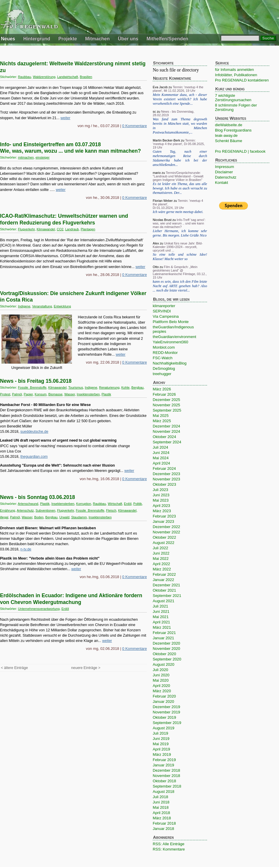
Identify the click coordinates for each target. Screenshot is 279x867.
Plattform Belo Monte (171, 321)
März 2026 (162, 389)
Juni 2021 (161, 611)
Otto (156, 267)
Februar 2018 (164, 823)
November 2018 (166, 775)
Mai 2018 (161, 807)
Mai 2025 (161, 415)
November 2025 (166, 405)
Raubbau (24, 77)
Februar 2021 (164, 632)
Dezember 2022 (166, 527)
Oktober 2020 (164, 654)
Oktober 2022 (164, 537)
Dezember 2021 (166, 585)
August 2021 (163, 601)
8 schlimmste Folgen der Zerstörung (236, 107)
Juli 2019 (160, 733)
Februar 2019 (164, 760)
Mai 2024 (161, 458)
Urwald (64, 517)
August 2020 (163, 664)
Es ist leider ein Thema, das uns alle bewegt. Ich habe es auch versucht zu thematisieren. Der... (180, 188)
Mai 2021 (161, 617)
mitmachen (26, 157)
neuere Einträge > (85, 668)
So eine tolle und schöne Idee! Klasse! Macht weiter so (180, 256)
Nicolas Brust (162, 220)
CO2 (60, 229)
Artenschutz (25, 510)
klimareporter (164, 306)
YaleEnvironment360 (170, 342)
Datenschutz (225, 177)
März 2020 (162, 691)
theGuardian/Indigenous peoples (173, 329)
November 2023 (166, 479)
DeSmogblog (164, 368)
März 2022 (162, 569)
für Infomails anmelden (234, 69)
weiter (65, 118)
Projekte (67, 38)
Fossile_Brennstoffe (32, 387)
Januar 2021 (163, 638)
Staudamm (79, 517)
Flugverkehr (26, 229)
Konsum (40, 394)
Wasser (69, 394)
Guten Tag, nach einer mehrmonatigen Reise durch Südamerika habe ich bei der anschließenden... (180, 158)
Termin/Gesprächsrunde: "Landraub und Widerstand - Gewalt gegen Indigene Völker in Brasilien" (178, 176)
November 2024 (166, 431)
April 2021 (161, 622)
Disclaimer (224, 172)
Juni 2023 (161, 495)
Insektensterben (88, 394)
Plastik (106, 394)
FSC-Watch (162, 358)
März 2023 (162, 511)
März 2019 (162, 754)
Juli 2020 (160, 670)
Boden (38, 517)
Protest (5, 394)
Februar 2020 (164, 696)
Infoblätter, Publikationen (236, 75)
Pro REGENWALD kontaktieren (242, 80)
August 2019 (163, 728)
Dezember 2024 (166, 426)
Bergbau (137, 387)
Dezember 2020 (166, 643)
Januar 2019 (163, 765)
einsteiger (43, 157)
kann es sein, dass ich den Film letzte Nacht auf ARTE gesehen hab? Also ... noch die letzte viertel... (180, 285)
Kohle (125, 387)
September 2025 (167, 410)
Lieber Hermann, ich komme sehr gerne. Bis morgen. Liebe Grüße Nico (180, 233)
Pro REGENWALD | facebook (240, 151)
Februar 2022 (164, 574)
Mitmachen (97, 38)
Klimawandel (46, 229)
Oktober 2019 (164, 717)
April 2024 (161, 463)
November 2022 (166, 532)
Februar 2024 (164, 468)
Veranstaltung (42, 306)
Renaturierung (109, 387)
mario (157, 172)
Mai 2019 (161, 744)
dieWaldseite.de (228, 125)
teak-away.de (226, 135)
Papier (28, 394)
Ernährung (7, 510)
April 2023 (161, 505)
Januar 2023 (163, 521)
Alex (156, 243)
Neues (8, 38)
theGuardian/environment (174, 337)
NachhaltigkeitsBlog (169, 363)
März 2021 (162, 627)
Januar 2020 (163, 701)
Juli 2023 (160, 489)
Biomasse (55, 394)
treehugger (162, 374)
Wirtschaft (115, 503)
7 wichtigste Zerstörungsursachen (233, 97)
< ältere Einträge (14, 668)
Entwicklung (62, 306)
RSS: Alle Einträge (168, 844)
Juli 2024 (160, 447)
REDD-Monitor (165, 352)
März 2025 (162, 421)
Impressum (224, 166)
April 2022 (161, 564)
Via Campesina (166, 316)
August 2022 (163, 542)
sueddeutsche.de (34, 432)
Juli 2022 (160, 548)
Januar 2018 (163, 828)
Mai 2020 (161, 680)
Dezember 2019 (166, 707)
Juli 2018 (160, 797)
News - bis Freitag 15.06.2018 (36, 381)
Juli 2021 (160, 606)
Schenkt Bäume (228, 141)
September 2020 (167, 659)
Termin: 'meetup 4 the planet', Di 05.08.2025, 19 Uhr (179, 144)
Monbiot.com (164, 347)
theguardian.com (34, 457)
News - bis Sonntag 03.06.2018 (37, 497)
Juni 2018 (161, 802)
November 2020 (166, 648)
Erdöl (128, 503)
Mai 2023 (161, 500)
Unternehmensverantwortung (39, 608)
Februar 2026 (164, 394)
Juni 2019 (161, 738)
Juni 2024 (161, 452)
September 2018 (167, 786)
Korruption (83, 503)
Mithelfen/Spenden (167, 38)
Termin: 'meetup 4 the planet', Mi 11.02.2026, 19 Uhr (178, 88)
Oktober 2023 (164, 484)
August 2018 (163, 791)
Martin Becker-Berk (166, 140)
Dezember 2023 (166, 474)
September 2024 (167, 442)
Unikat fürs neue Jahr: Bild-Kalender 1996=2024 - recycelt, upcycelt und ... (178, 247)
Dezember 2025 (166, 399)
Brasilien (86, 77)
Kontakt (221, 182)
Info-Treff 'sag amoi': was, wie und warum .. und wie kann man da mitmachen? (179, 223)
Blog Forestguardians (233, 130)
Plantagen (88, 229)
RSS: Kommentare (169, 849)
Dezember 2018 (166, 770)
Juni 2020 (161, 675)
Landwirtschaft (67, 77)
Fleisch (111, 510)
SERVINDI (162, 311)
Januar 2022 (163, 580)
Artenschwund (28, 503)
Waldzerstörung (44, 77)
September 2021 (167, 595)
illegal (4, 517)
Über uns (128, 38)
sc (154, 111)
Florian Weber (163, 200)
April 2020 (161, 685)
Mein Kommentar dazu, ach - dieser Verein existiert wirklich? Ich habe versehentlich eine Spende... (180, 99)
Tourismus (75, 387)
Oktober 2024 (164, 437)
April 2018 (161, 813)
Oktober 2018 (164, 781)
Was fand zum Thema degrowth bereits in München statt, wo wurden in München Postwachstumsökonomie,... (180, 125)
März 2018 (162, 818)
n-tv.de (25, 549)
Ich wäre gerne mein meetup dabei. (178, 212)
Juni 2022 (161, 553)
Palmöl (17, 394)
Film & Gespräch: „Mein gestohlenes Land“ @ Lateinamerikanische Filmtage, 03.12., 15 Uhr (180, 272)
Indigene (24, 306)
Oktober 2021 (164, 590)
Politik (137, 503)
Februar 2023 (164, 516)
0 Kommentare (134, 126)
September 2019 (167, 722)
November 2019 (166, 712)
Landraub (72, 229)
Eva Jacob (160, 87)
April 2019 (161, 749)
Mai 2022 (161, 558)
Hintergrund (36, 38)
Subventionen (45, 510)
